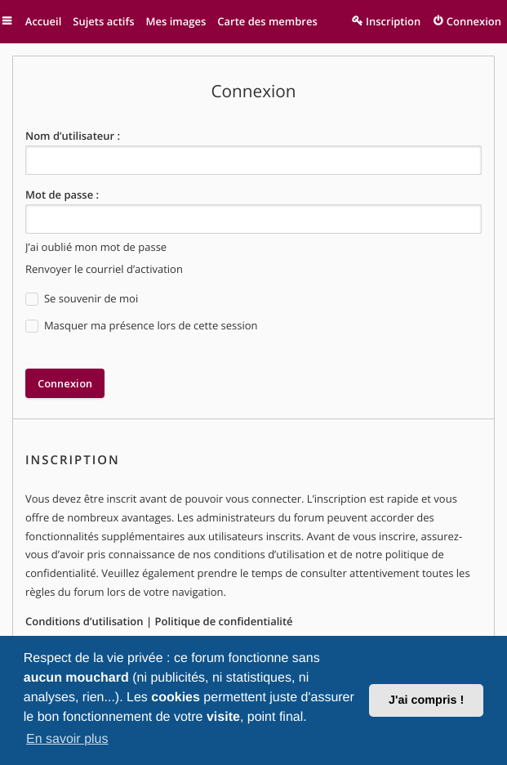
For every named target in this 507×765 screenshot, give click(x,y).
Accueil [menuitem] (42, 21)
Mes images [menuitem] (174, 21)
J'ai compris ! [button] (426, 700)
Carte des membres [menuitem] (266, 21)
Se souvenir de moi (81, 298)
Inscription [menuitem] (393, 21)
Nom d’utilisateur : (72, 135)
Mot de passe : (62, 194)
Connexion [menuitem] (474, 21)
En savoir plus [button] (67, 739)
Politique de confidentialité (223, 621)
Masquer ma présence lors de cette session (141, 325)
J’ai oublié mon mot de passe (96, 246)
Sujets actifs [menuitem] (101, 21)
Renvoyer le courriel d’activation (104, 269)
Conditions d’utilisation (84, 621)
